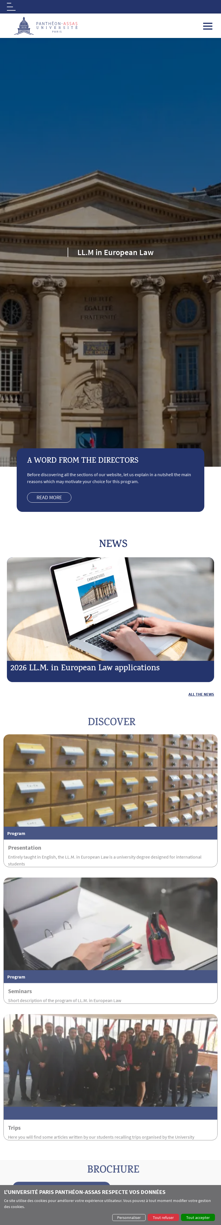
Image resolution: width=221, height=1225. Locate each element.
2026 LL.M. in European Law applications (85, 669)
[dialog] (110, 1205)
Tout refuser (163, 1217)
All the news (201, 694)
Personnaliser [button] (129, 1217)
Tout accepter (198, 1217)
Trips (14, 1148)
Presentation (24, 868)
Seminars (20, 1011)
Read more (49, 497)
